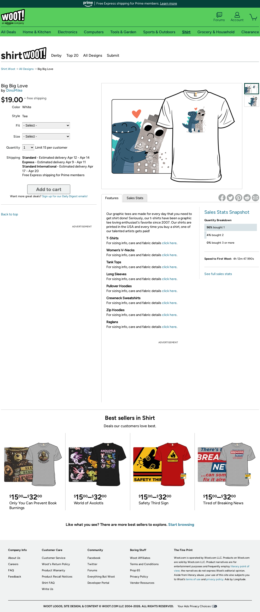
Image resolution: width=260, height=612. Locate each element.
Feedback (14, 576)
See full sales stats (218, 274)
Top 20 (72, 55)
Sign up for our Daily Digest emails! (65, 196)
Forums (219, 17)
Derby (56, 55)
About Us (14, 558)
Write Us (47, 589)
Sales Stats (135, 198)
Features (112, 198)
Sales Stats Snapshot (226, 212)
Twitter (92, 564)
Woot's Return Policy (56, 564)
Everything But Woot (101, 576)
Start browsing (181, 524)
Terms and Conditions (144, 564)
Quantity (13, 148)
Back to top (9, 214)
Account (237, 17)
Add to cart (48, 189)
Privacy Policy (139, 576)
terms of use (193, 579)
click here (169, 243)
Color (16, 107)
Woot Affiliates (140, 558)
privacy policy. (215, 579)
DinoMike (14, 90)
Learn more (168, 3)
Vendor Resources (142, 582)
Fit (18, 126)
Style (16, 116)
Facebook (93, 558)
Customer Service (53, 558)
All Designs (92, 55)
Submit (113, 55)
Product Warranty (53, 570)
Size (16, 137)
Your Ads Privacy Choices (194, 606)
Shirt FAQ (48, 582)
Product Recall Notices (57, 576)
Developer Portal (98, 582)
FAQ (11, 570)
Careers (13, 564)
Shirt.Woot (23, 53)
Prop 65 (135, 570)
